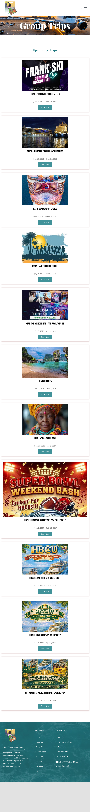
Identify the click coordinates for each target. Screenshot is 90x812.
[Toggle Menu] (85, 8)
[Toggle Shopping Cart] (81, 8)
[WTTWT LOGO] (10, 729)
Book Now (45, 107)
